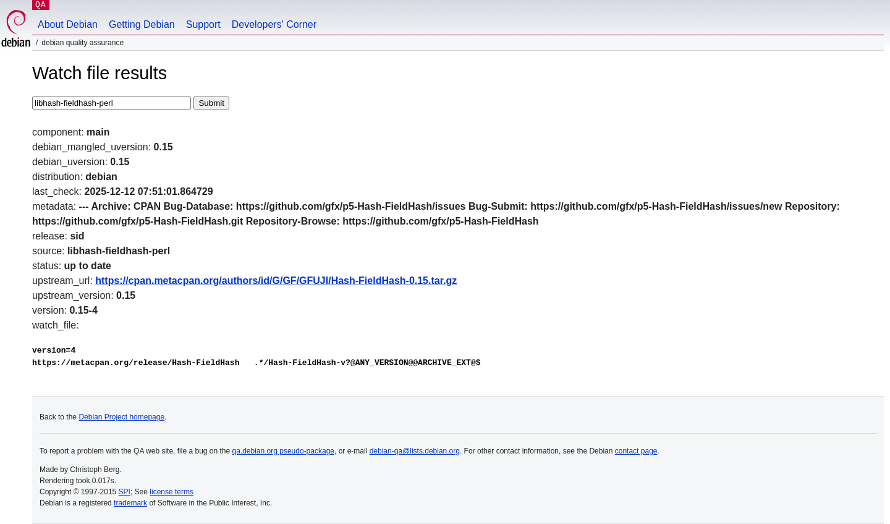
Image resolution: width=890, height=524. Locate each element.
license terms (171, 491)
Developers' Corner (274, 24)
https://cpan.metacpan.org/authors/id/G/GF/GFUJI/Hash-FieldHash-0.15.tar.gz (276, 280)
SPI (124, 491)
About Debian (68, 24)
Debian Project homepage (121, 417)
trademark (130, 503)
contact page (636, 451)
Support (203, 24)
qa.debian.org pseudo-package (283, 451)
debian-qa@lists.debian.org (415, 451)
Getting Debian (142, 24)
